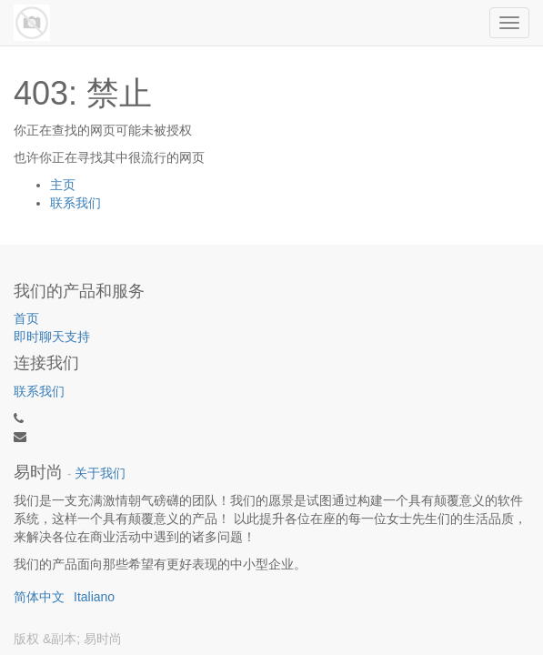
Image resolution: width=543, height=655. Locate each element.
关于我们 (100, 473)
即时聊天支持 (52, 336)
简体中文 (39, 597)
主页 (62, 184)
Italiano (94, 597)
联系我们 (75, 203)
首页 (26, 318)
